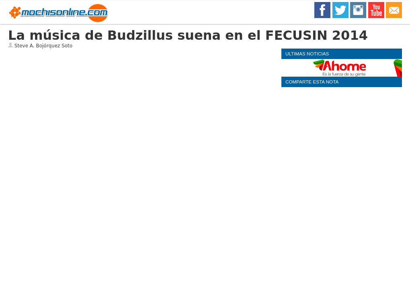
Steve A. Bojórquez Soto (43, 46)
